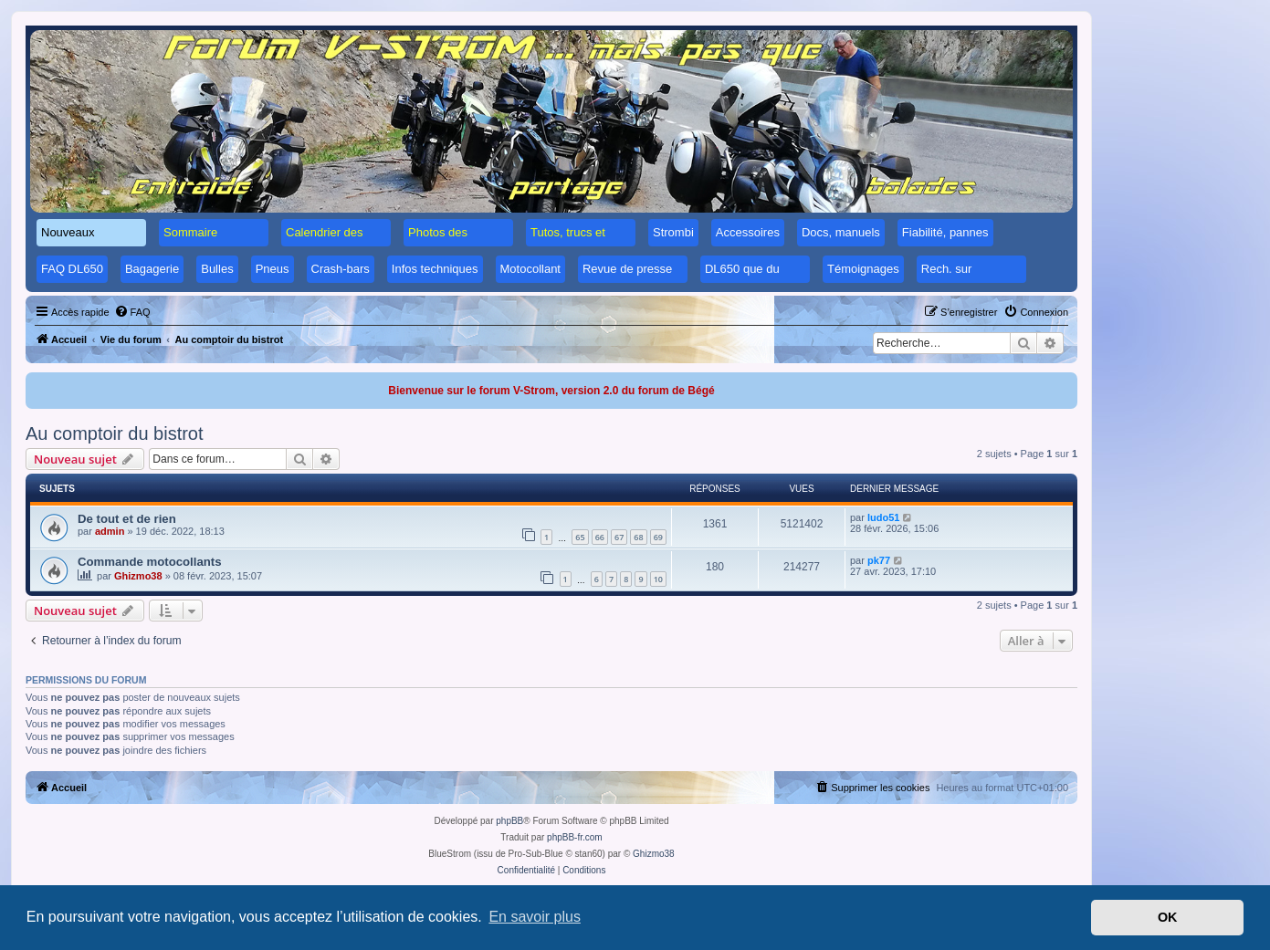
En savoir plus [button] (534, 916)
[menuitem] (132, 312)
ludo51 (883, 517)
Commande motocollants (150, 562)
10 (658, 579)
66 (599, 537)
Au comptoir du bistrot (115, 433)
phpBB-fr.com (575, 837)
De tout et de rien (127, 519)
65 (579, 537)
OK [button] (1168, 917)
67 (619, 537)
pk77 (878, 560)
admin (109, 531)
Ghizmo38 (138, 575)
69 (658, 537)
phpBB (509, 821)
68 (638, 537)
